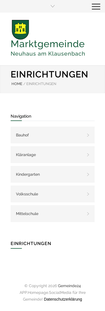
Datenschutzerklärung (63, 299)
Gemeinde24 (69, 285)
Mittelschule (27, 213)
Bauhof (22, 135)
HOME (16, 84)
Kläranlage (26, 154)
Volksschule (27, 194)
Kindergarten (28, 174)
